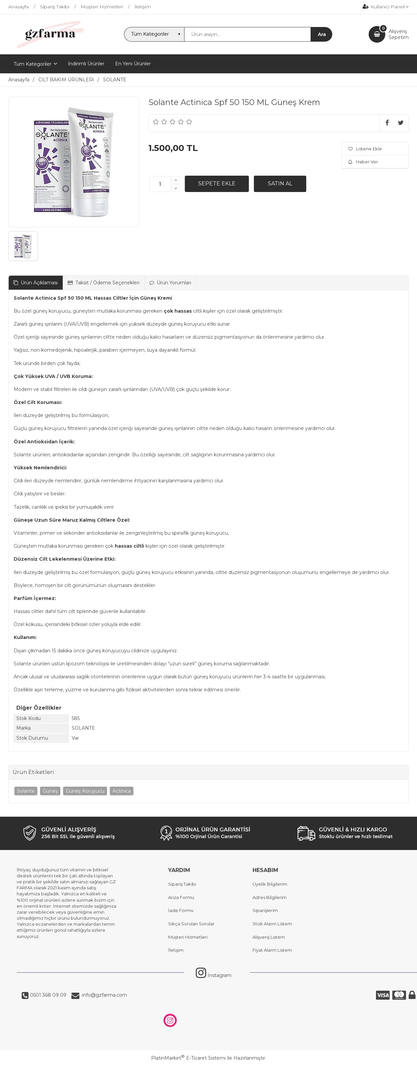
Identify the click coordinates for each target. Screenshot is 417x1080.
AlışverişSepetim (399, 34)
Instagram (214, 975)
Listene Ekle (365, 148)
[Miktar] (160, 184)
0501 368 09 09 (47, 995)
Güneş (50, 791)
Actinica (121, 791)
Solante (26, 791)
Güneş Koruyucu (85, 791)
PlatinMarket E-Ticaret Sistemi (188, 1058)
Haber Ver (363, 161)
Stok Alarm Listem (272, 923)
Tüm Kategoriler (32, 64)
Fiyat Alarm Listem (272, 950)
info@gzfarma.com (103, 995)
